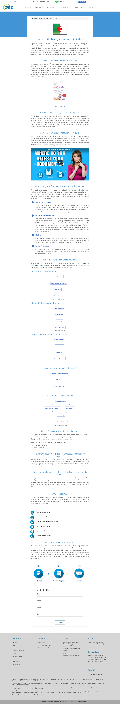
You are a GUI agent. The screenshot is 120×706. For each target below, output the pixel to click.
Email (38, 594)
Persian (40, 692)
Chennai (63, 679)
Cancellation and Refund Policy (47, 648)
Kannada (34, 692)
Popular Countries (79, 7)
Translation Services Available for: (20, 687)
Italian (69, 691)
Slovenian (69, 692)
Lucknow (14, 688)
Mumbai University (49, 694)
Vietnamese (15, 692)
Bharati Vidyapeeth (38, 694)
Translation (50, 7)
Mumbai (39, 679)
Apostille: (14, 683)
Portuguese (80, 691)
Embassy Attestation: (17, 679)
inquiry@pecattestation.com (41, 1)
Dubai (21, 680)
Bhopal (13, 680)
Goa (18, 680)
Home (15, 642)
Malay (79, 692)
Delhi (74, 679)
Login (15, 1)
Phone (39, 607)
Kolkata (78, 679)
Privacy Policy (42, 642)
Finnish (63, 692)
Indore (51, 679)
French (50, 691)
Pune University (28, 694)
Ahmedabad (99, 642)
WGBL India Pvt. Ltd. (66, 701)
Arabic (46, 691)
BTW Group (77, 701)
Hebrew (58, 692)
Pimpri (93, 642)
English (74, 692)
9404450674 (59, 2)
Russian (56, 691)
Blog (14, 645)
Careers (15, 659)
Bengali (29, 692)
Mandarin (53, 692)
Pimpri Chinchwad (31, 679)
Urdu (44, 692)
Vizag (25, 680)
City (38, 614)
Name (39, 600)
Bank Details (16, 662)
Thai (25, 692)
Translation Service (17, 691)
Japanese (40, 691)
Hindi (65, 691)
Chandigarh (78, 683)
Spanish (29, 691)
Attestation (39, 7)
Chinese (35, 691)
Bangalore (56, 679)
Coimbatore (31, 680)
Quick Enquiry (81, 1)
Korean (61, 691)
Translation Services (19, 651)
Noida (36, 680)
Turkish (74, 691)
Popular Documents (64, 7)
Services (28, 7)
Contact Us (92, 7)
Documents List (18, 656)
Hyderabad (68, 679)
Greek (48, 692)
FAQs (39, 651)
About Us (16, 648)
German (24, 691)
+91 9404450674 (72, 648)
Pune (89, 642)
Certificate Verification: (18, 694)
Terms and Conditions (44, 645)
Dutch (20, 692)
